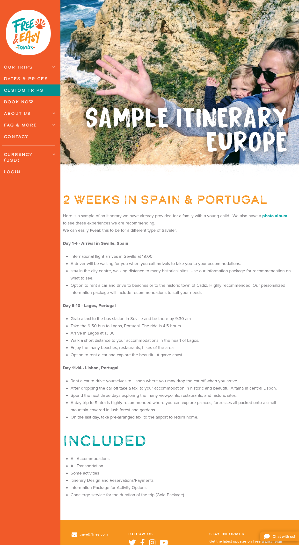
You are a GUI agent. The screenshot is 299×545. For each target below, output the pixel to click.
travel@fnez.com (90, 534)
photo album (274, 215)
